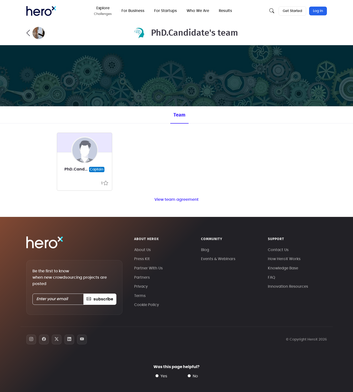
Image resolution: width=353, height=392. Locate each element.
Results (225, 11)
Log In (318, 11)
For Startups (165, 11)
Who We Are (198, 11)
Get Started (292, 11)
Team (179, 115)
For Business (132, 11)
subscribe (100, 299)
